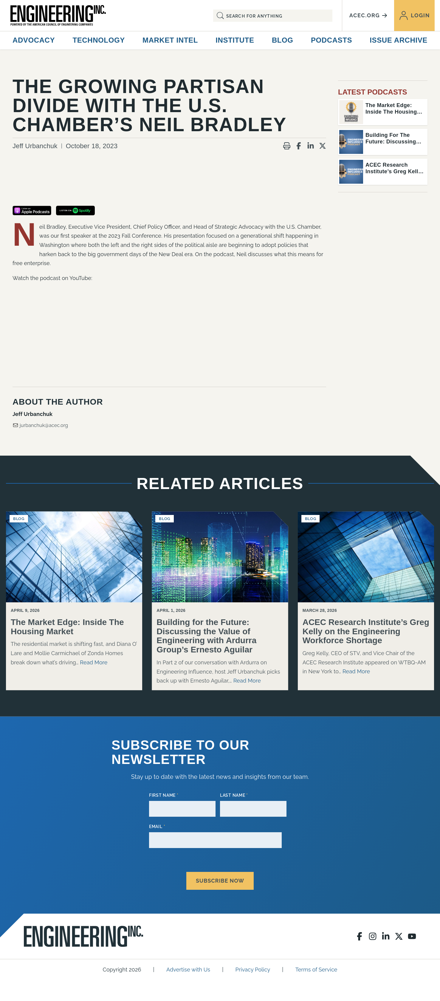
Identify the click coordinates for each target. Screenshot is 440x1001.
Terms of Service (316, 966)
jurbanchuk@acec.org (40, 425)
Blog (282, 40)
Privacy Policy (253, 966)
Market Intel (170, 40)
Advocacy (34, 40)
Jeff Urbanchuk (35, 146)
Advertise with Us (188, 966)
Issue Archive (398, 40)
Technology (98, 40)
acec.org (368, 15)
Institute (235, 40)
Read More (93, 662)
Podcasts (331, 40)
